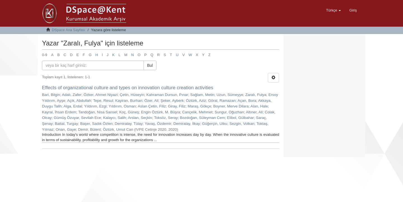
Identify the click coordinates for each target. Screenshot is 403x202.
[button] (333, 10)
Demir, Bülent (89, 129)
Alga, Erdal (73, 106)
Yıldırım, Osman (122, 106)
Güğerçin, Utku (214, 123)
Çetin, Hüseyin (132, 95)
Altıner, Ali (254, 112)
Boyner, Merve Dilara (231, 106)
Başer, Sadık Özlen (96, 123)
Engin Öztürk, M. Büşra (160, 112)
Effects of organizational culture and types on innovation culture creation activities (127, 87)
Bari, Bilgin (51, 95)
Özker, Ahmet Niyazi (101, 95)
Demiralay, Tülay (129, 123)
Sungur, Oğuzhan (229, 112)
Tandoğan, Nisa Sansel (97, 112)
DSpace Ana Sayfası (68, 30)
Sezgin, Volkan (241, 123)
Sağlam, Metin (202, 95)
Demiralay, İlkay (187, 123)
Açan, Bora (247, 100)
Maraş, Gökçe (199, 106)
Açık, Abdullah (79, 100)
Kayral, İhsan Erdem (59, 112)
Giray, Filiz (177, 106)
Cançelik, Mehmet (197, 112)
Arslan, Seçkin (140, 118)
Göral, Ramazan (222, 100)
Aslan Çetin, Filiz (152, 106)
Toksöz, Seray (166, 118)
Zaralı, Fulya (255, 95)
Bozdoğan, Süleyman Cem (202, 118)
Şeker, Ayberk (172, 100)
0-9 (44, 55)
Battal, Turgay (66, 123)
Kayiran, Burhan (128, 100)
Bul (150, 65)
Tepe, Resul (103, 100)
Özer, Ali (151, 100)
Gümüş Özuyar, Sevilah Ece (77, 118)
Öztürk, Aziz (196, 100)
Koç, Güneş (129, 112)
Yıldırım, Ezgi (95, 106)
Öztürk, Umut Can (118, 129)
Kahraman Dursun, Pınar (167, 95)
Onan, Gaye (66, 129)
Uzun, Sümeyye (230, 95)
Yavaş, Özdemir (158, 123)
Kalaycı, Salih (114, 118)
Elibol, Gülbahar (240, 118)
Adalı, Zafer (71, 95)
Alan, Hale (259, 106)
